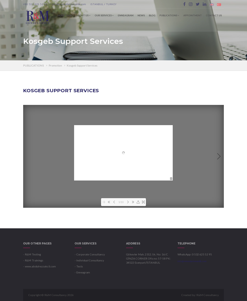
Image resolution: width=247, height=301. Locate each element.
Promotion (55, 65)
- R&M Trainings (33, 260)
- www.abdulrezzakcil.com (39, 266)
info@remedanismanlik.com (69, 4)
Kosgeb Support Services (82, 65)
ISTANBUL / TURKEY (103, 4)
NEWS (141, 15)
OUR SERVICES (104, 15)
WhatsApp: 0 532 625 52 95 (195, 254)
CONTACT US (214, 15)
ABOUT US (83, 15)
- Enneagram (82, 272)
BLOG (152, 15)
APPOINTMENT (192, 15)
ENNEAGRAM (125, 15)
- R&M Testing (32, 254)
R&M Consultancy (207, 295)
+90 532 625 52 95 (35, 4)
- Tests (79, 266)
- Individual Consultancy (89, 260)
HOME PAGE (65, 15)
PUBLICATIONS (169, 15)
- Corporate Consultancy (90, 254)
